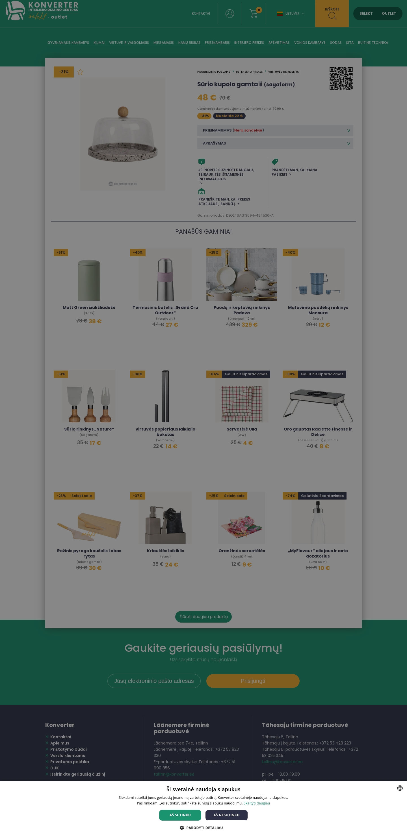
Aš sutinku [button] (180, 815)
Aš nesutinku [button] (226, 815)
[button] (203, 827)
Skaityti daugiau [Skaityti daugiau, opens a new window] (257, 803)
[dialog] (203, 418)
